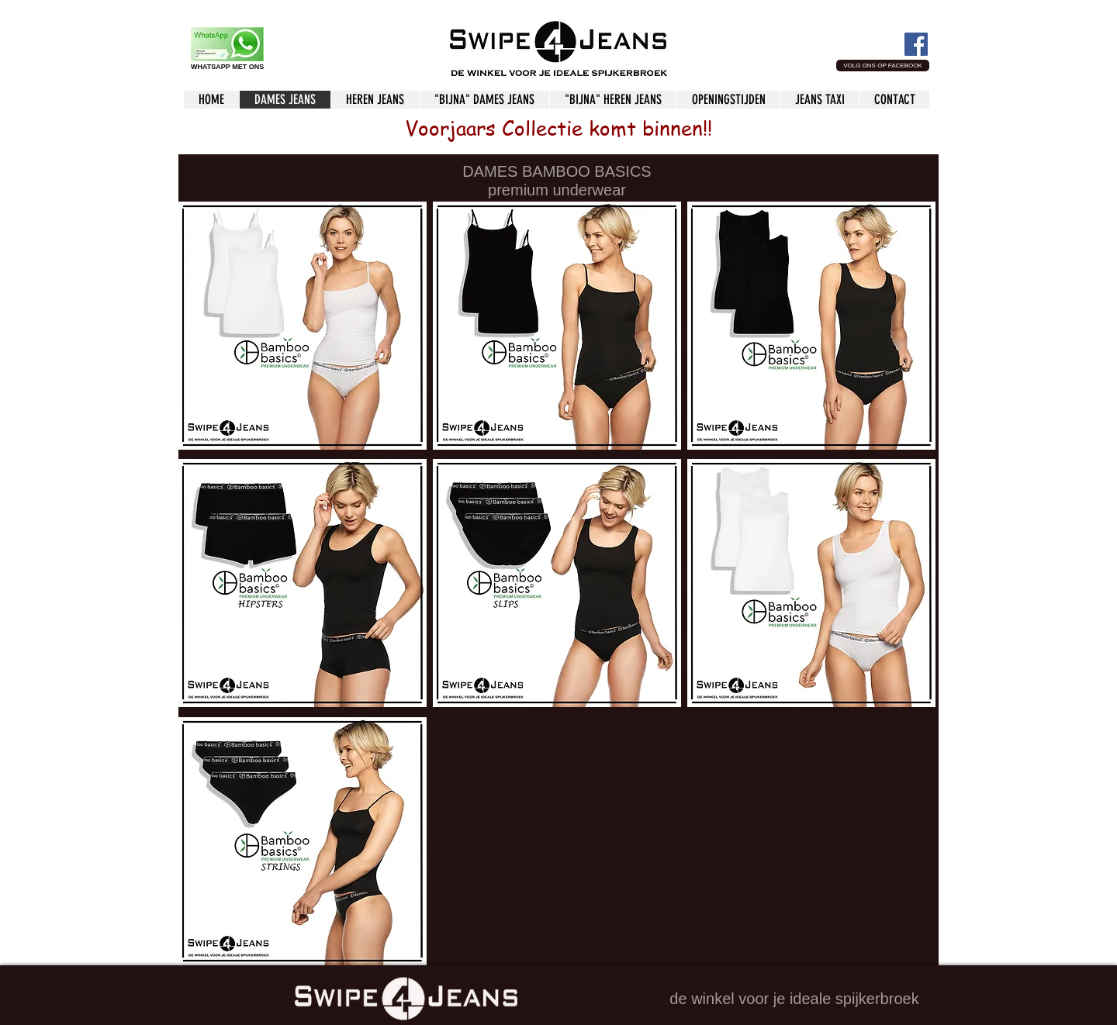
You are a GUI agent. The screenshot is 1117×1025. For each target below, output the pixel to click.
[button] (882, 65)
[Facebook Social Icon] (916, 44)
